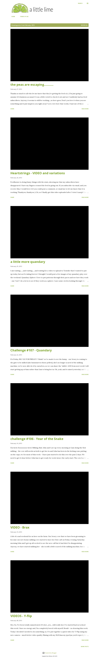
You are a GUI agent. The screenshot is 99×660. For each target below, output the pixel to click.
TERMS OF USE (23, 16)
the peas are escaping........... (31, 84)
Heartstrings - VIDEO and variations (37, 173)
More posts (85, 646)
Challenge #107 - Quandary (31, 350)
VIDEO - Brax (19, 527)
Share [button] (12, 109)
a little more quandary (27, 262)
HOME (12, 16)
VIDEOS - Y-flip (21, 616)
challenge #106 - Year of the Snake (36, 439)
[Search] (80, 3)
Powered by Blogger (49, 653)
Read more (85, 109)
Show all (84, 25)
